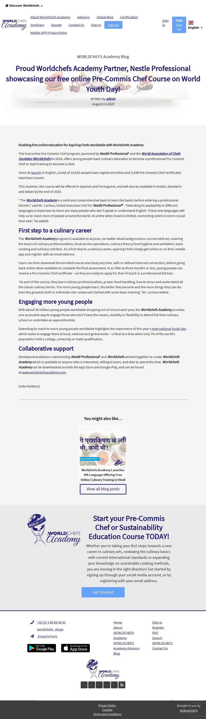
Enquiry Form (43, 636)
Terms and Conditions (107, 714)
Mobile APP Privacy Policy (48, 32)
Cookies (107, 710)
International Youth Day (168, 328)
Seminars (37, 25)
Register (158, 627)
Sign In (96, 25)
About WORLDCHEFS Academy (123, 632)
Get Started (103, 592)
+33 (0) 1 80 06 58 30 (48, 622)
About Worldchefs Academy (50, 17)
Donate (56, 25)
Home (117, 622)
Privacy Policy (107, 705)
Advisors (83, 17)
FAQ (155, 632)
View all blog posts (103, 488)
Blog (116, 653)
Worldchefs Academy (41, 200)
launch (36, 172)
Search (157, 638)
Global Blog (105, 17)
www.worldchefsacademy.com (44, 372)
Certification (129, 17)
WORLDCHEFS (162, 643)
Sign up (179, 24)
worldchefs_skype (46, 629)
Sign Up (113, 25)
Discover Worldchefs (24, 6)
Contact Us (76, 25)
